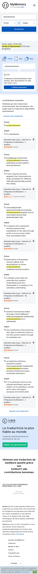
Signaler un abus (13, 546)
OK (35, 572)
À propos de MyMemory (16, 540)
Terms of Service (14, 556)
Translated (13, 553)
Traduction (12, 543)
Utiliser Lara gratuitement (15, 445)
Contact (11, 550)
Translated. (20, 534)
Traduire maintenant (19, 87)
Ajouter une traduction (13, 116)
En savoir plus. (25, 572)
